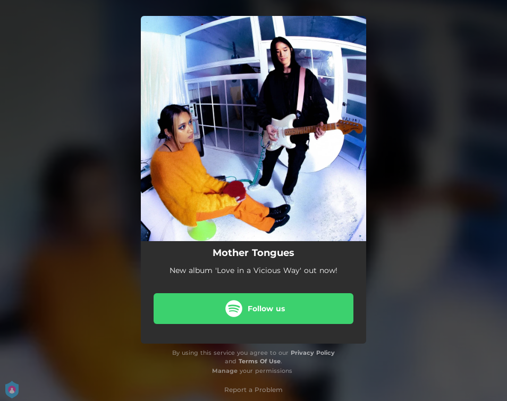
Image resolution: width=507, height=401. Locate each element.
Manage (225, 370)
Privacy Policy (313, 352)
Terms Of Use (260, 361)
